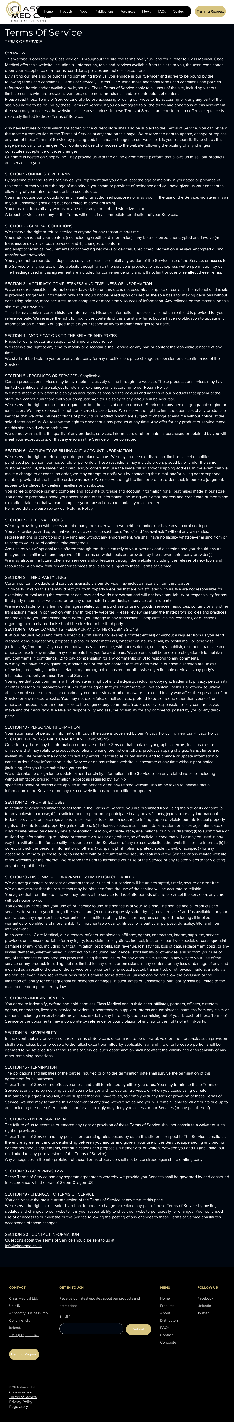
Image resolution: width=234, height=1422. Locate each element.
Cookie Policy (20, 1392)
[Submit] (138, 1329)
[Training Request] (210, 11)
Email (63, 1316)
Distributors (169, 1320)
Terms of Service (23, 1397)
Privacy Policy (20, 1402)
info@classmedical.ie (23, 1246)
